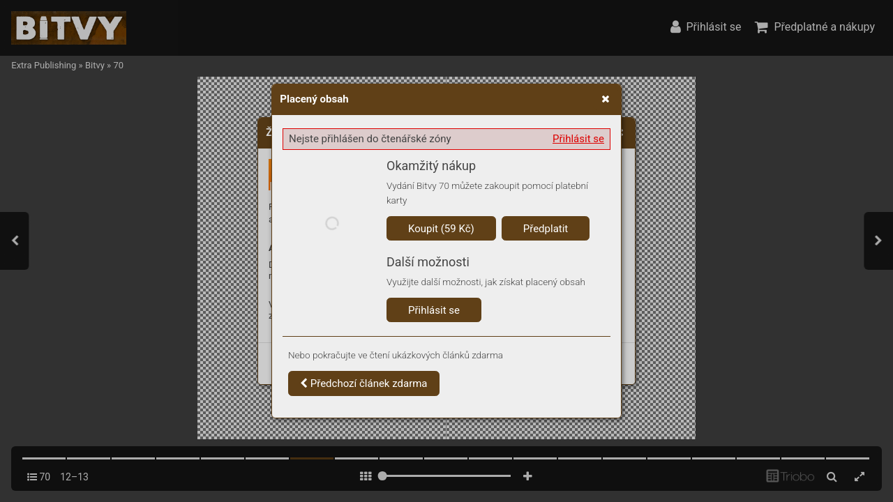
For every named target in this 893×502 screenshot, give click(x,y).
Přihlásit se (578, 138)
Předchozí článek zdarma (364, 383)
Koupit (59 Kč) (441, 228)
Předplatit (546, 228)
